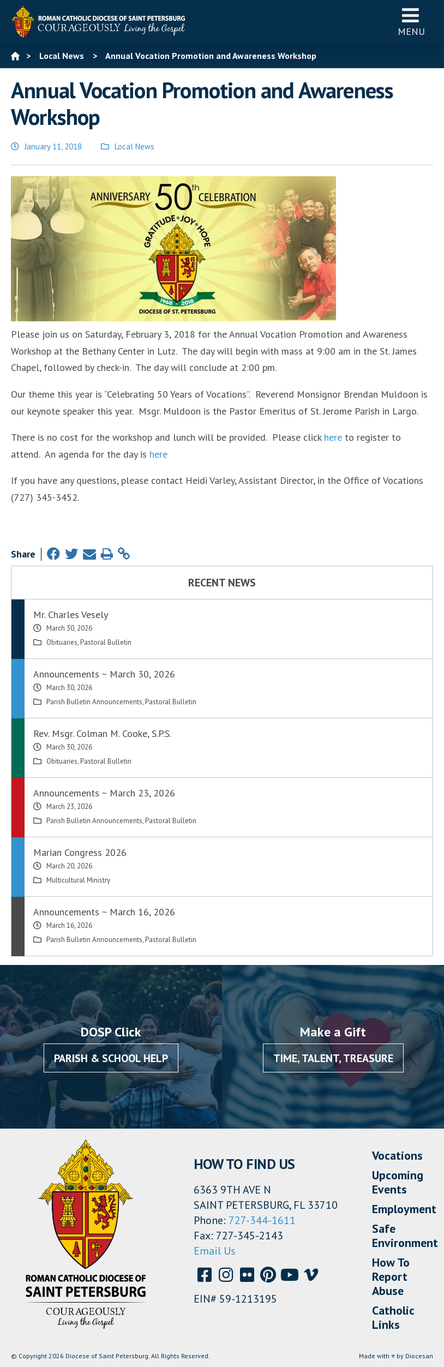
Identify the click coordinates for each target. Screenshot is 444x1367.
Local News (134, 146)
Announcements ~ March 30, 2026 (104, 674)
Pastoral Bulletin (105, 642)
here (333, 437)
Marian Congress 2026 (80, 852)
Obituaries (61, 642)
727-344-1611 (262, 1220)
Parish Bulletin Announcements (94, 701)
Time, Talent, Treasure (333, 1058)
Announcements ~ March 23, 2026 (104, 793)
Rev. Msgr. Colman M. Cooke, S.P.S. (102, 733)
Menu (411, 21)
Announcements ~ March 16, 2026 (104, 912)
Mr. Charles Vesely (70, 614)
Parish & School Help (111, 1058)
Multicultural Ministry (78, 880)
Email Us (215, 1251)
